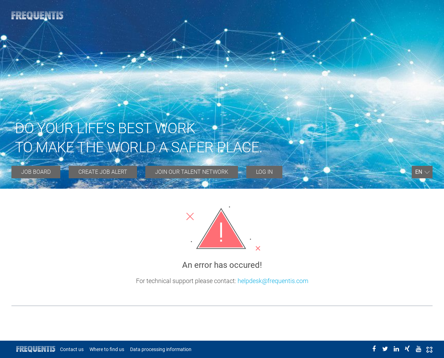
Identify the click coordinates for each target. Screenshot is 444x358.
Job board (36, 172)
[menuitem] (35, 172)
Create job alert (102, 172)
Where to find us (106, 349)
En (418, 172)
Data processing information (160, 349)
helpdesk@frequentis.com (273, 280)
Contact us (72, 349)
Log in (264, 172)
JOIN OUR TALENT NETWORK (191, 172)
